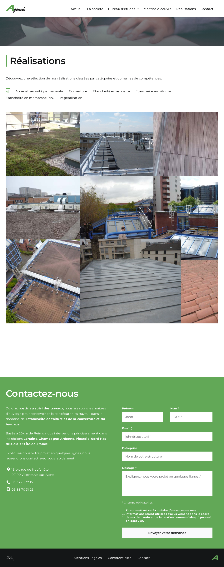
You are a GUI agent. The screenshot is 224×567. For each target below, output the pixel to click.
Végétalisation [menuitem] (71, 98)
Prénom (128, 408)
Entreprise (129, 448)
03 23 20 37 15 (22, 482)
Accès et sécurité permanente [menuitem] (39, 91)
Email (127, 428)
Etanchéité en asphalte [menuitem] (111, 91)
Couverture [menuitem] (78, 91)
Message (129, 468)
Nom (174, 408)
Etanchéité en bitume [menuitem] (153, 91)
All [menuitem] (8, 92)
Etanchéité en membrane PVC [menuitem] (30, 98)
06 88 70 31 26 (22, 489)
